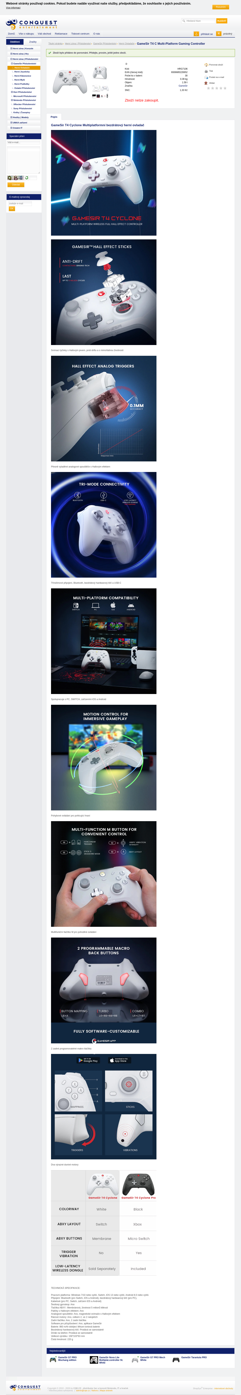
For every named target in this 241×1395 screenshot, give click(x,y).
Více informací (13, 7)
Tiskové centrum (80, 33)
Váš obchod (44, 33)
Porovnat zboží (216, 65)
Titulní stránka (55, 43)
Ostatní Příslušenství (24, 88)
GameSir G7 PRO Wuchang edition (67, 1358)
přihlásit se (207, 34)
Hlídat (212, 83)
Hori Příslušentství (22, 92)
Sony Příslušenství (22, 108)
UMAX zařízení (20, 122)
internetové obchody (223, 1388)
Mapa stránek (106, 1390)
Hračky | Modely (21, 117)
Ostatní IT (17, 128)
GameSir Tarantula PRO (194, 1357)
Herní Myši (19, 80)
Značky (33, 42)
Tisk (211, 71)
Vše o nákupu (26, 33)
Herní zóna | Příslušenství (78, 43)
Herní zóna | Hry (21, 54)
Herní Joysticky (22, 72)
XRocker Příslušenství (24, 104)
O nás (96, 33)
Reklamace (61, 33)
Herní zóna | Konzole (23, 48)
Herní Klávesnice (22, 76)
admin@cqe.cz (83, 1390)
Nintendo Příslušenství (24, 100)
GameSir (183, 86)
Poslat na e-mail (216, 77)
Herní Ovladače (126, 43)
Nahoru (95, 1390)
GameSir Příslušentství (104, 43)
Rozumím (221, 7)
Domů (11, 33)
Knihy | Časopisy (21, 112)
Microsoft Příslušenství (24, 96)
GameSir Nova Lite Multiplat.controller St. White (111, 1360)
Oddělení (15, 42)
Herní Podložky (21, 84)
